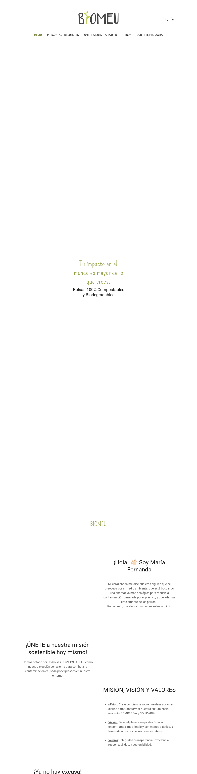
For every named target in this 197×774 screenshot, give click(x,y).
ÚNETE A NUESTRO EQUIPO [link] (100, 34)
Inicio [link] (38, 34)
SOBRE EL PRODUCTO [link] (150, 34)
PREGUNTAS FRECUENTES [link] (63, 34)
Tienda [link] (126, 34)
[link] (98, 19)
